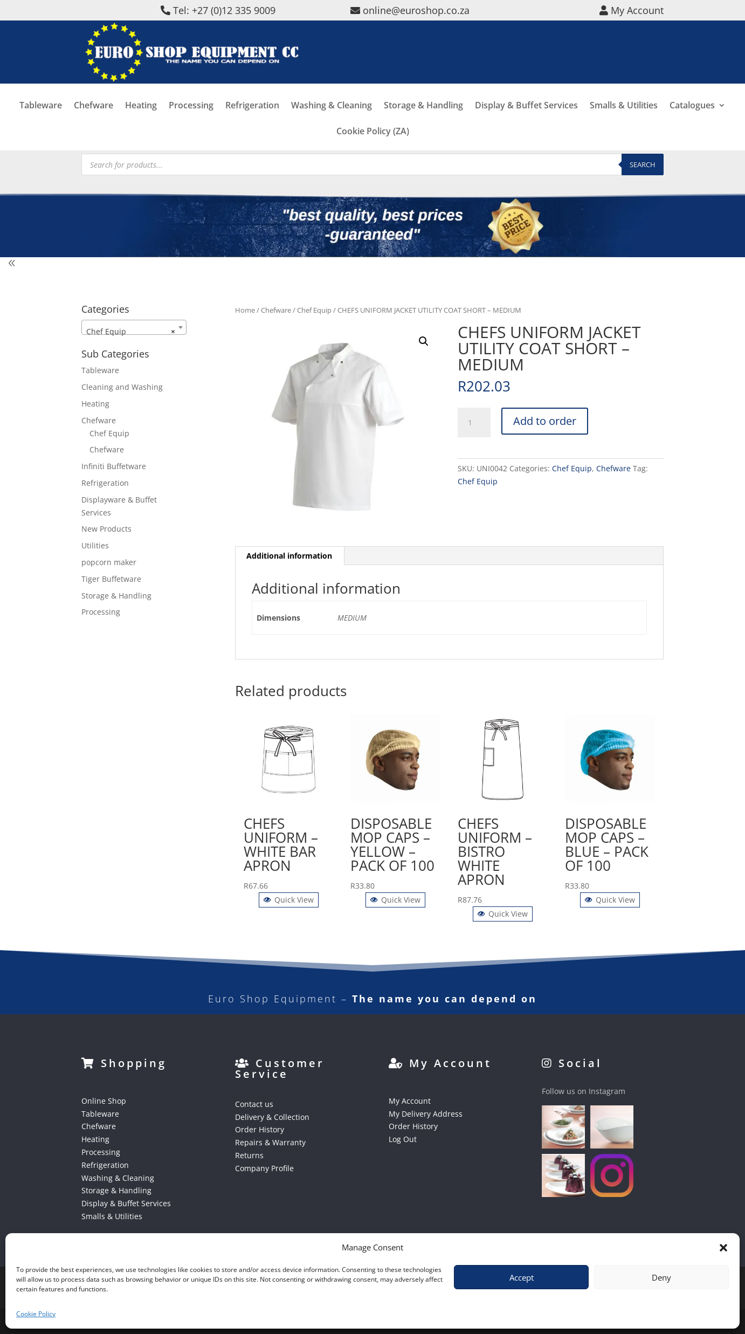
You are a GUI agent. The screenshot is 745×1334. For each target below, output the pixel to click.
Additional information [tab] (289, 556)
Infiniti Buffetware (113, 466)
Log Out (403, 1139)
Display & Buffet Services (526, 122)
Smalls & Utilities (624, 122)
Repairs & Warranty (270, 1142)
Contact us (254, 1104)
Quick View (289, 900)
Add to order (544, 421)
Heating (141, 122)
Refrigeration (252, 122)
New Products (106, 529)
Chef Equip (314, 310)
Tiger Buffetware (111, 579)
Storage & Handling (423, 122)
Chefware (93, 122)
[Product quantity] (474, 423)
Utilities (95, 545)
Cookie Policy (36, 1313)
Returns (249, 1155)
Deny (661, 1277)
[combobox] (134, 327)
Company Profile (264, 1168)
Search (643, 164)
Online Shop (103, 1101)
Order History (259, 1129)
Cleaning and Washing (122, 387)
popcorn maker (108, 562)
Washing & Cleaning (331, 122)
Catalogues (692, 122)
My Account (410, 1101)
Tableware (40, 122)
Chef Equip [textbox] (130, 331)
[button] (723, 1247)
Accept (521, 1277)
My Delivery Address (426, 1114)
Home (245, 310)
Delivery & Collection (272, 1117)
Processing (191, 122)
